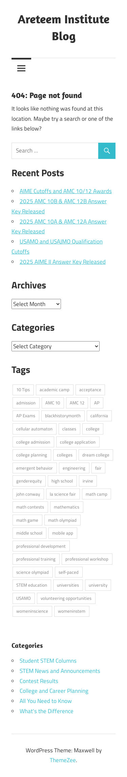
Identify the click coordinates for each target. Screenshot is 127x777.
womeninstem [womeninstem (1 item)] (71, 611)
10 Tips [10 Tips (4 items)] (23, 389)
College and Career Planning (54, 690)
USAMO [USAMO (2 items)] (23, 598)
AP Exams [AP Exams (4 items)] (25, 415)
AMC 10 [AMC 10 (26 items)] (52, 402)
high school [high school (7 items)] (62, 480)
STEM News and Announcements (60, 670)
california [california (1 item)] (99, 415)
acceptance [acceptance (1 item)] (90, 389)
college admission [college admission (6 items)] (33, 442)
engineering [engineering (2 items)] (74, 468)
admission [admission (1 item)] (26, 402)
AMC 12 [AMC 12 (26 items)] (77, 402)
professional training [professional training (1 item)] (36, 559)
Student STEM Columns (48, 660)
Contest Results (39, 681)
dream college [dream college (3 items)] (95, 454)
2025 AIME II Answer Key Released (63, 261)
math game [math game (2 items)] (27, 520)
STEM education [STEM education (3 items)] (31, 585)
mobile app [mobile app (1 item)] (62, 532)
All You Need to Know (46, 701)
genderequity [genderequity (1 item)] (29, 480)
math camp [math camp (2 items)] (96, 494)
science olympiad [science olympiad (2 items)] (32, 572)
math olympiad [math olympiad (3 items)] (62, 520)
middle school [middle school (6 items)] (29, 532)
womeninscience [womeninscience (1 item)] (32, 611)
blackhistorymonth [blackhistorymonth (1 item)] (63, 415)
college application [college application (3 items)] (78, 442)
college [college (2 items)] (93, 428)
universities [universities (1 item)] (68, 585)
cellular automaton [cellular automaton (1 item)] (34, 428)
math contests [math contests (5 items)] (30, 506)
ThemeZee (63, 760)
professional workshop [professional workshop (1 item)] (86, 559)
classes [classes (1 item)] (69, 428)
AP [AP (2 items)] (97, 402)
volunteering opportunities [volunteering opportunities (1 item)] (66, 598)
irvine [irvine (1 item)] (88, 480)
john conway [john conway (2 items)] (28, 494)
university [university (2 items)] (98, 585)
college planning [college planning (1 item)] (31, 454)
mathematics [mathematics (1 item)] (66, 506)
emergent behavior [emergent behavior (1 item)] (34, 468)
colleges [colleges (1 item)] (64, 454)
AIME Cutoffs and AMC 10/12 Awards (66, 191)
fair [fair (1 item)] (98, 468)
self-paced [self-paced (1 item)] (69, 572)
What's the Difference (46, 711)
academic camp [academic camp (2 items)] (54, 389)
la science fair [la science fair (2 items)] (63, 494)
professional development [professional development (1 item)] (41, 546)
